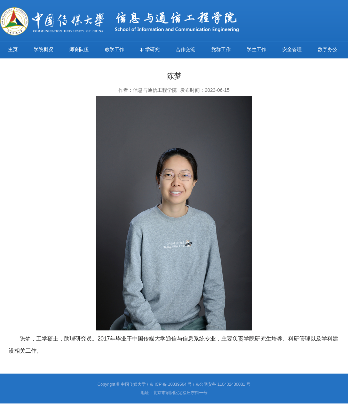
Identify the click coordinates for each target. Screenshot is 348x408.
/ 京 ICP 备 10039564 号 (169, 384)
